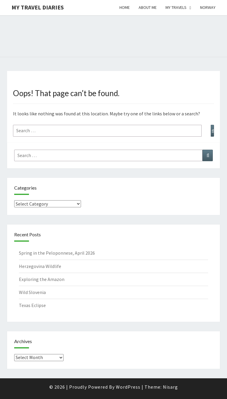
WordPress (128, 387)
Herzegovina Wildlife (40, 266)
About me (148, 7)
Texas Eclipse (32, 305)
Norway (207, 7)
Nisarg (170, 387)
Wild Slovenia (32, 292)
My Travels (176, 7)
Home (124, 7)
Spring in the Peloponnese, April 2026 (57, 253)
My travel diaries (38, 7)
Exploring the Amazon (41, 279)
